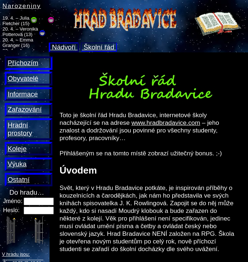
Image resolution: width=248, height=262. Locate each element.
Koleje (17, 148)
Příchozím (23, 63)
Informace (23, 94)
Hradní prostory (20, 129)
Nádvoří (64, 47)
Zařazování (25, 109)
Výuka (17, 164)
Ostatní (18, 179)
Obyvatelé (23, 78)
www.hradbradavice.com (165, 122)
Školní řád (99, 47)
